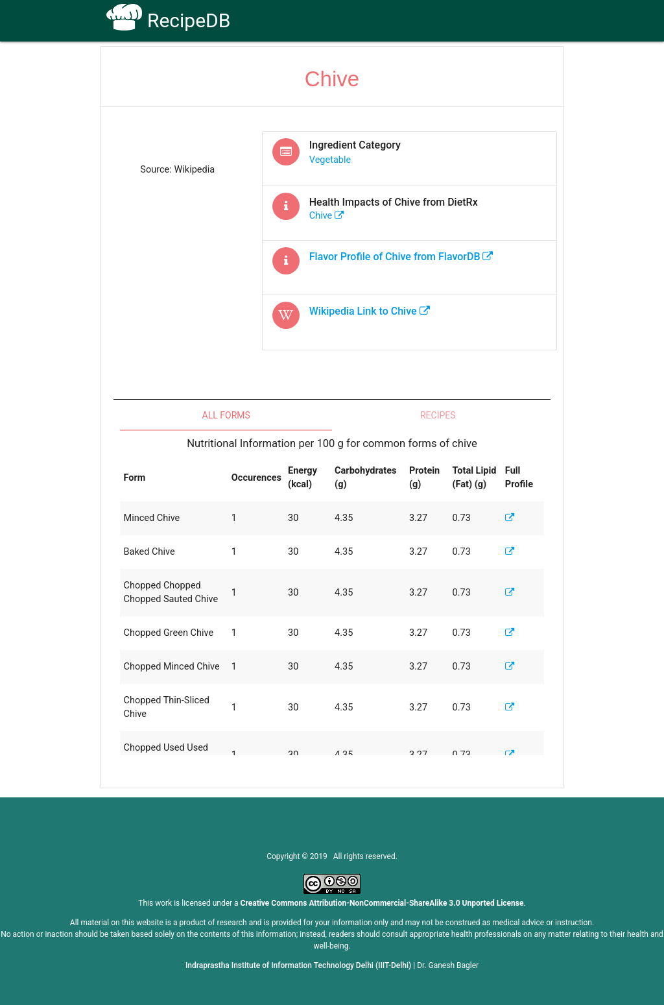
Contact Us (468, 65)
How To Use (297, 65)
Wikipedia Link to (369, 311)
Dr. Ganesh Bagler (448, 965)
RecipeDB (168, 20)
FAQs (415, 65)
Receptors (363, 65)
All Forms (226, 415)
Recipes (438, 415)
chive (326, 215)
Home (240, 65)
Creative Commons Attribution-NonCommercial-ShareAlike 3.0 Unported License (382, 903)
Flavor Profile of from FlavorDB (401, 256)
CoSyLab (528, 65)
